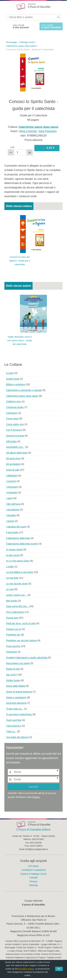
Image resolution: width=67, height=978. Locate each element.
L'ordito (10, 566)
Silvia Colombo (28, 131)
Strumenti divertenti (16, 703)
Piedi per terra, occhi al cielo (21, 623)
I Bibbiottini (12, 475)
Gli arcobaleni (13, 464)
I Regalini (11, 515)
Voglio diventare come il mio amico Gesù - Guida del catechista (19, 340)
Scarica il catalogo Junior (33, 873)
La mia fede (12, 578)
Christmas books (15, 407)
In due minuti (13, 555)
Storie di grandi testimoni (19, 691)
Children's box (13, 401)
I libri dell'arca (13, 504)
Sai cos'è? (11, 674)
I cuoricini (11, 481)
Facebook (7, 26)
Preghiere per (13, 634)
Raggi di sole (13, 669)
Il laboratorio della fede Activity (22, 543)
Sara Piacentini (47, 131)
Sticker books (13, 680)
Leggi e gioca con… (16, 595)
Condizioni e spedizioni (33, 870)
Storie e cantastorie (16, 697)
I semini (10, 521)
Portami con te (13, 629)
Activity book (12, 378)
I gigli (9, 498)
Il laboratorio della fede (18, 538)
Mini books (11, 600)
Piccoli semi (12, 617)
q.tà (12, 147)
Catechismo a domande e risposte (24, 390)
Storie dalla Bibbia (15, 686)
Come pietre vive (15, 424)
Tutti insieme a (13, 725)
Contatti (33, 877)
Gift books (11, 441)
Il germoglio (12, 532)
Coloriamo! (12, 413)
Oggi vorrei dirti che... (17, 606)
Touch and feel (13, 720)
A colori (10, 373)
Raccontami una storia (18, 663)
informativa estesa (25, 969)
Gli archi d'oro (13, 458)
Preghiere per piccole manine (21, 640)
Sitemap (33, 885)
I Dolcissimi (12, 487)
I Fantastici (12, 492)
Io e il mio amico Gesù (18, 560)
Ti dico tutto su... (14, 708)
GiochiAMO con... (15, 447)
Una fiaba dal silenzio (17, 737)
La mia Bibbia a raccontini (19, 572)
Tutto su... (11, 731)
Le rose (10, 589)
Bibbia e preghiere (15, 384)
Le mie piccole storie (17, 583)
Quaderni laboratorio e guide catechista (26, 657)
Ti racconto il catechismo (19, 714)
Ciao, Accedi (21, 26)
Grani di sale (12, 469)
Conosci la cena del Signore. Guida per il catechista (19, 261)
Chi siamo (33, 866)
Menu (5, 6)
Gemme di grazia (15, 435)
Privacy (36, 797)
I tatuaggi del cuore (16, 526)
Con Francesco (14, 430)
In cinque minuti (14, 549)
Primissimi (11, 651)
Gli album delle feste (17, 452)
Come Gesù (12, 418)
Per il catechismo (15, 612)
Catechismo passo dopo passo (22, 396)
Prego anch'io (13, 646)
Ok (59, 969)
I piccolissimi (12, 509)
